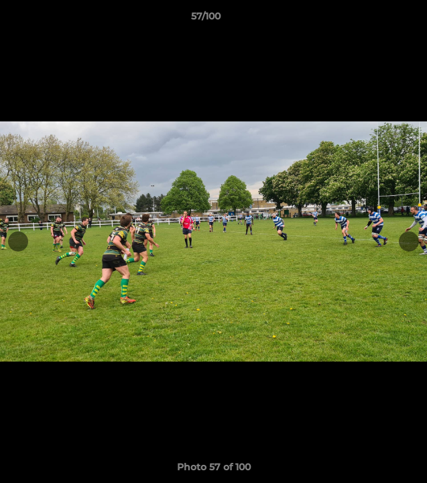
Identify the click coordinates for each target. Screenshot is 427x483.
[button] (379, 19)
